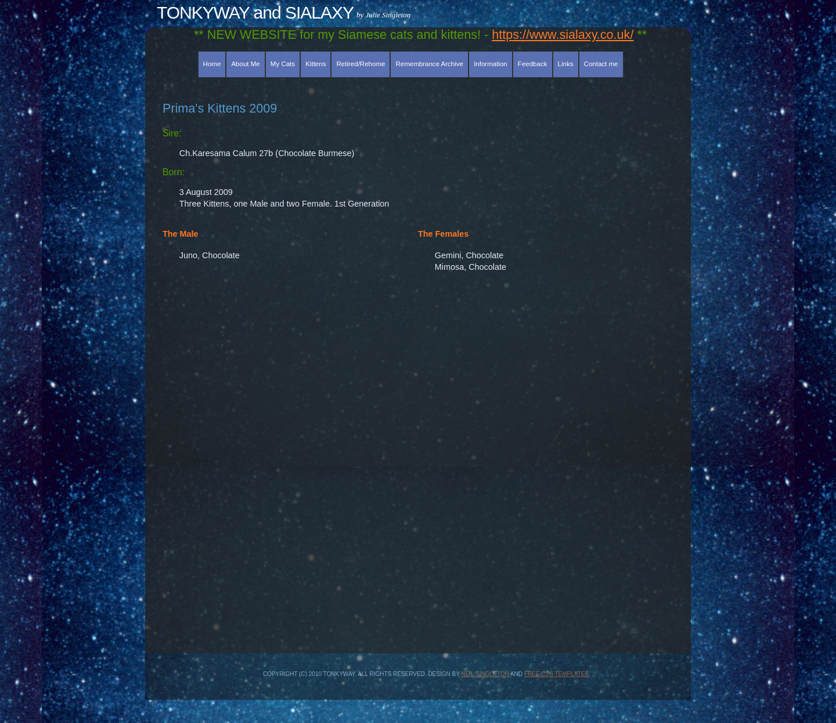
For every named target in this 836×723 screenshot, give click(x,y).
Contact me (601, 63)
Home (212, 63)
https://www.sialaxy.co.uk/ (562, 34)
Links (566, 63)
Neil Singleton (485, 674)
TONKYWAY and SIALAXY (255, 12)
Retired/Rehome (361, 63)
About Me (245, 63)
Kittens (315, 63)
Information (490, 63)
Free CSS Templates (556, 674)
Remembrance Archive (429, 63)
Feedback (532, 63)
